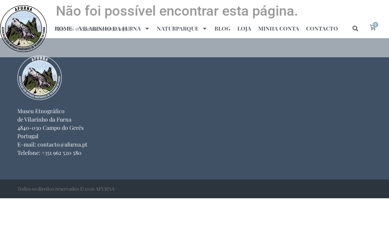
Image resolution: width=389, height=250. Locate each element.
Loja (244, 28)
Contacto (322, 28)
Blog (222, 28)
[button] (355, 28)
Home (63, 28)
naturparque (182, 28)
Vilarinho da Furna (114, 28)
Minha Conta (278, 28)
